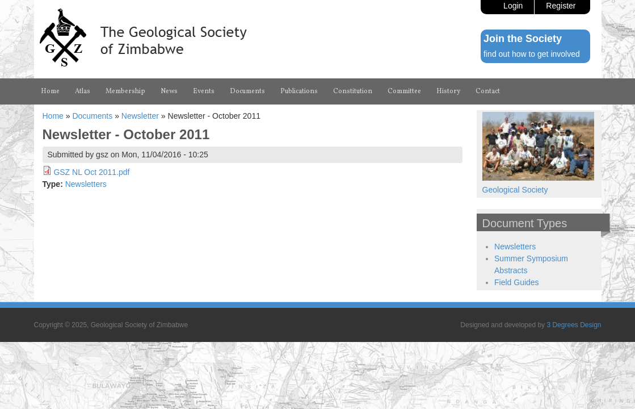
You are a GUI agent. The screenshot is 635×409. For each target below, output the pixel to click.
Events (234, 91)
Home (53, 91)
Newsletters (86, 207)
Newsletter (140, 139)
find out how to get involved (531, 54)
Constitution (414, 91)
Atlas (91, 91)
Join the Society (522, 38)
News (195, 91)
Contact (56, 114)
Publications (349, 91)
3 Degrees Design (573, 348)
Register (560, 5)
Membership (142, 91)
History (531, 91)
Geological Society (515, 213)
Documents (286, 91)
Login (513, 5)
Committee (478, 91)
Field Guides (516, 305)
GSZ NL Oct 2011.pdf (91, 195)
